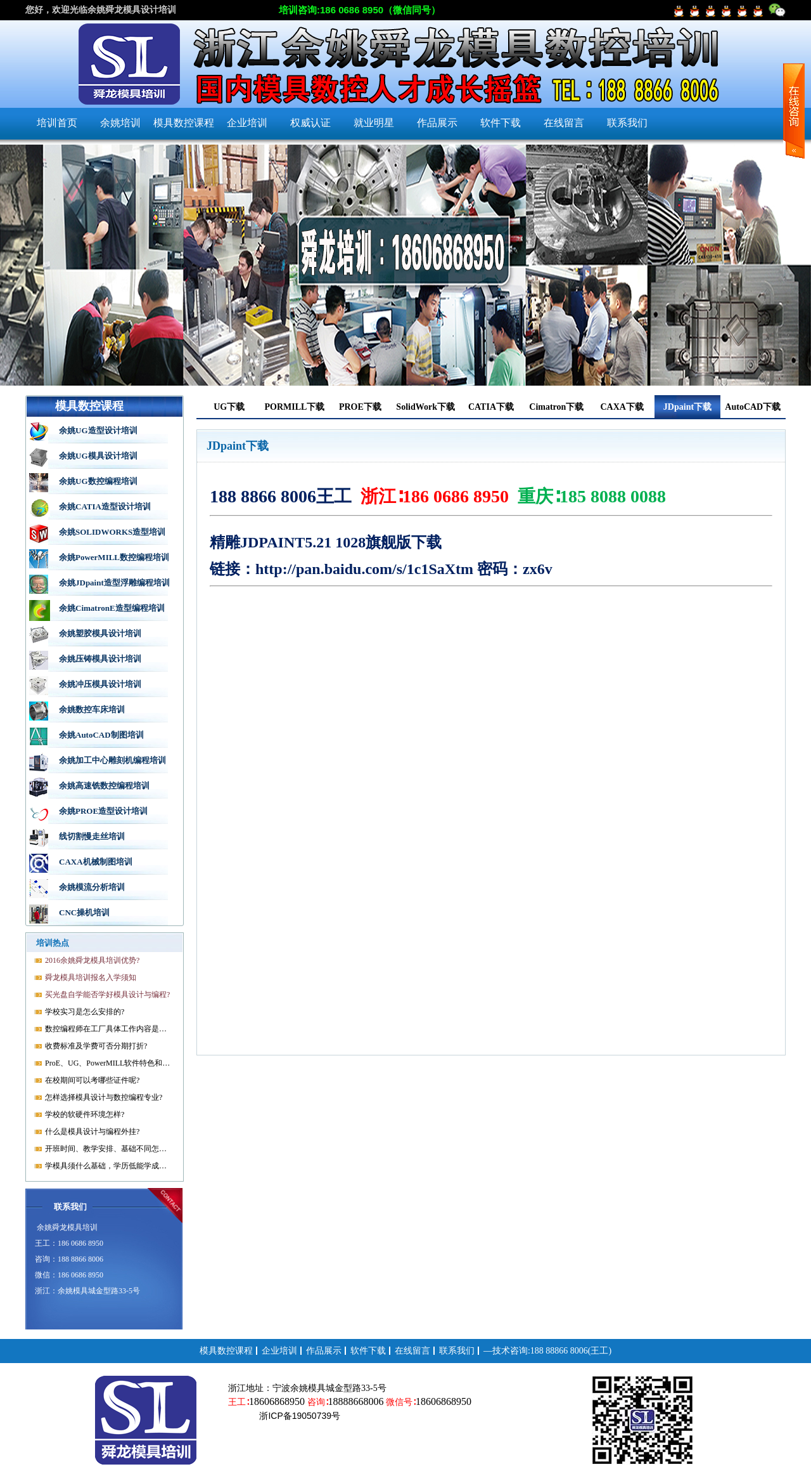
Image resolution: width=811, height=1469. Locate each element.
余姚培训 (120, 122)
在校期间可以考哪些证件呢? (92, 1080)
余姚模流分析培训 (92, 887)
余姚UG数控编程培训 (98, 481)
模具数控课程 (183, 122)
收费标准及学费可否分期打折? (96, 1045)
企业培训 (247, 122)
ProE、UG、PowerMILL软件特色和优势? (108, 1063)
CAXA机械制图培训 (95, 861)
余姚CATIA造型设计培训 (105, 506)
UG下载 (229, 407)
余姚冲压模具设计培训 (100, 684)
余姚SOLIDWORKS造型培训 (112, 532)
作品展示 (437, 122)
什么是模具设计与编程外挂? (92, 1131)
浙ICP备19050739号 (299, 1416)
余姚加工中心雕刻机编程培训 (112, 760)
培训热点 (52, 943)
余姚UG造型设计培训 (98, 430)
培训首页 (57, 122)
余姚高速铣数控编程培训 (104, 785)
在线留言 (564, 122)
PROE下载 (360, 407)
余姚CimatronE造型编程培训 (112, 608)
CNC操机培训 (84, 912)
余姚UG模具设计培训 (98, 455)
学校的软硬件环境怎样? (84, 1114)
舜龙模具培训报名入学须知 (90, 977)
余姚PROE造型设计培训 (103, 811)
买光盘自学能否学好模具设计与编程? (107, 994)
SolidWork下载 (425, 407)
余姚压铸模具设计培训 (100, 658)
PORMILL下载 (295, 407)
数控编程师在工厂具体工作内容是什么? (108, 1028)
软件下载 (500, 122)
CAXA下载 (621, 407)
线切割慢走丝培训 (92, 836)
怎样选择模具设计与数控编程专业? (103, 1097)
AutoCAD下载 (753, 407)
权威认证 (310, 122)
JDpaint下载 (687, 407)
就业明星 (374, 122)
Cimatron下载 (556, 407)
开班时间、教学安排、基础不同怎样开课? (108, 1148)
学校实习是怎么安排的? (84, 1011)
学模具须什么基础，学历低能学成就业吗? (108, 1165)
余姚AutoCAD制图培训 (101, 735)
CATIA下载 (491, 407)
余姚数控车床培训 (92, 709)
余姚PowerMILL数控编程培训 (114, 557)
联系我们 (627, 122)
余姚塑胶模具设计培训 (100, 633)
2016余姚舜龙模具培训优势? (92, 960)
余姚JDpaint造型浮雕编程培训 (114, 582)
